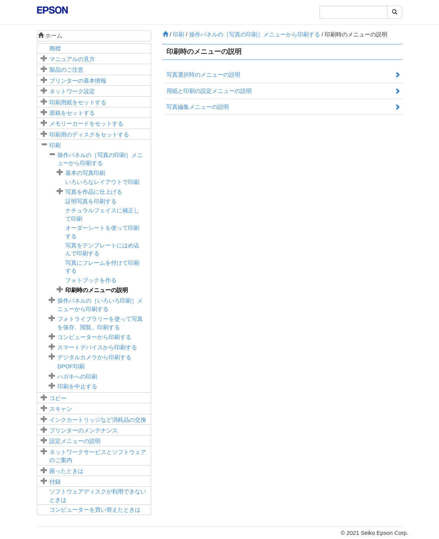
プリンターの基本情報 (77, 80)
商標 (55, 48)
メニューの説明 (75, 441)
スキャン (60, 408)
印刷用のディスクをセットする (89, 134)
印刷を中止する (77, 386)
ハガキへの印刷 (77, 376)
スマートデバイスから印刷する (97, 347)
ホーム (50, 35)
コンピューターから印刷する (94, 337)
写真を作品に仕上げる (93, 192)
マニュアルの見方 (72, 59)
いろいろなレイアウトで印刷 (102, 182)
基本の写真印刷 (85, 173)
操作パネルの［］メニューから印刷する (254, 34)
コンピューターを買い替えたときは (95, 509)
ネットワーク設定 (72, 91)
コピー (57, 398)
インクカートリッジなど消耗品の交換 (97, 419)
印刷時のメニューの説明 (96, 290)
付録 (55, 481)
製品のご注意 (66, 69)
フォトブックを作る (91, 280)
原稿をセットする (72, 113)
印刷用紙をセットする (77, 102)
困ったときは (66, 471)
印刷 (55, 145)
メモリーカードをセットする (86, 123)
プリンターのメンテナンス (83, 430)
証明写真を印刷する (91, 201)
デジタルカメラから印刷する (94, 357)
